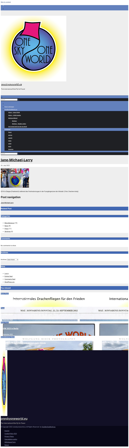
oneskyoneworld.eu (11, 84)
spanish (10, 138)
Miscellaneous (9, 223)
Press (6, 229)
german (10, 135)
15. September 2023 (7, 349)
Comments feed (10, 279)
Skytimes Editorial (12, 118)
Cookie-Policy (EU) (11, 434)
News (6, 226)
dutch (9, 146)
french (9, 132)
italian (9, 141)
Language (7, 129)
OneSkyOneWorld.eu (48, 427)
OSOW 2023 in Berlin (9, 328)
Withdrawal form (10, 442)
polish (9, 143)
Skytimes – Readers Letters (19, 124)
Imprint (7, 431)
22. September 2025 (7, 305)
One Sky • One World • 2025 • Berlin (16, 299)
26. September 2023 (7, 320)
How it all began (9, 107)
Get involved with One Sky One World (17, 126)
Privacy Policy (9, 436)
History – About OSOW (14, 112)
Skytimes (14, 121)
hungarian (10, 149)
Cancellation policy (11, 439)
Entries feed (9, 276)
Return (7, 445)
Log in (7, 273)
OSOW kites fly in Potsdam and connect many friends (23, 343)
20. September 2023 (7, 334)
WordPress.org (9, 282)
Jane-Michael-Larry (17, 160)
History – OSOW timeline (14, 115)
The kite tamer (7, 314)
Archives (3, 259)
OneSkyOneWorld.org (11, 109)
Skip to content (6, 2)
